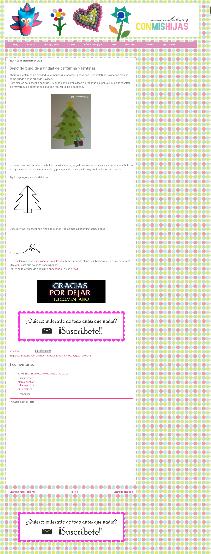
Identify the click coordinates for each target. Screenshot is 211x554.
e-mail (74, 268)
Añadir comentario (22, 402)
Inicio (74, 491)
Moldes (31, 44)
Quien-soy (169, 44)
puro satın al (25, 389)
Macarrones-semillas (33, 355)
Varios (150, 44)
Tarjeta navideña (82, 355)
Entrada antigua (123, 491)
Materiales (131, 44)
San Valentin (51, 44)
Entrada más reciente (22, 491)
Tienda (71, 44)
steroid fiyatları (26, 382)
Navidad (50, 355)
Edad (113, 44)
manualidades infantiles (47, 261)
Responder (24, 394)
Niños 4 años (63, 355)
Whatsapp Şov (26, 385)
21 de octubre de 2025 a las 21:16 (49, 373)
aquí (18, 264)
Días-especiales (93, 44)
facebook (57, 268)
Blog (15, 44)
